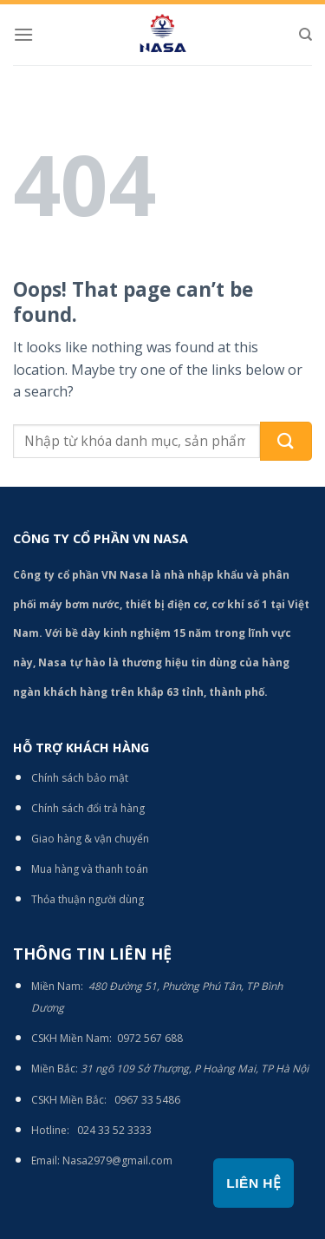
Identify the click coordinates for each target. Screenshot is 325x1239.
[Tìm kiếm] (305, 34)
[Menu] (23, 34)
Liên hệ (253, 1183)
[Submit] (286, 441)
